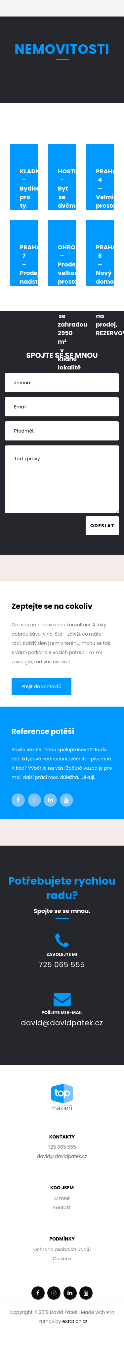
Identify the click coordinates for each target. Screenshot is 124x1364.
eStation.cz (74, 1321)
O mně (62, 1198)
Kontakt (62, 1207)
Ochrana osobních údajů (62, 1249)
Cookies (62, 1258)
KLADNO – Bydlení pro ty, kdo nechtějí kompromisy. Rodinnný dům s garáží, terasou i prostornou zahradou (40, 235)
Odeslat (102, 525)
